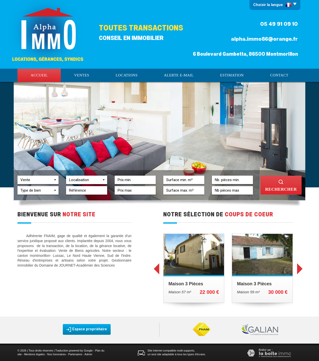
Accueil (39, 75)
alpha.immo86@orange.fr (264, 39)
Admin (88, 354)
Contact (279, 75)
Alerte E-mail (179, 75)
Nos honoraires (56, 354)
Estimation (232, 75)
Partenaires (75, 354)
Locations (127, 75)
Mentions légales (34, 354)
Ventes (81, 75)
